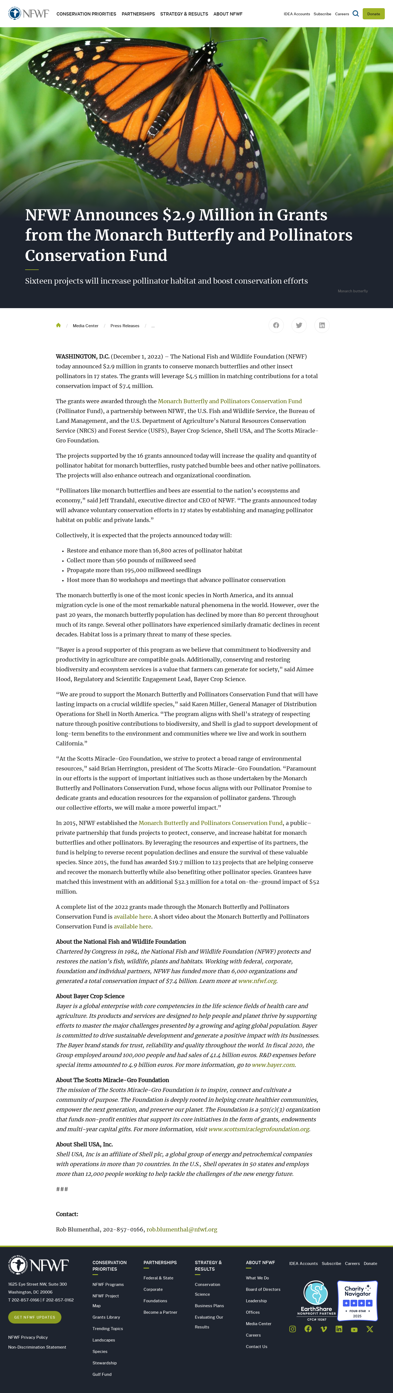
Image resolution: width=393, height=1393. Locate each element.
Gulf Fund (102, 1374)
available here (132, 917)
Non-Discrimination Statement (37, 1347)
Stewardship (105, 1363)
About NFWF (260, 1262)
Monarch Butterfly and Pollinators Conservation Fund (230, 401)
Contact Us (256, 1346)
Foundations (155, 1301)
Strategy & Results (184, 14)
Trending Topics (108, 1328)
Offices (253, 1312)
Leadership (256, 1301)
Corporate (153, 1289)
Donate (373, 14)
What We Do (257, 1278)
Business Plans (209, 1306)
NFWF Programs (108, 1284)
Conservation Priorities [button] (86, 14)
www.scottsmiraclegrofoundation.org (258, 1129)
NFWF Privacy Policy (28, 1337)
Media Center (86, 326)
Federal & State (158, 1278)
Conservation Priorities (110, 1265)
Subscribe (322, 14)
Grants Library (106, 1317)
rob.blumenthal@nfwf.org (182, 1230)
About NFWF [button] (228, 14)
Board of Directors (263, 1289)
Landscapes (104, 1340)
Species (100, 1351)
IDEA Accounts (297, 14)
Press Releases (125, 326)
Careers (342, 14)
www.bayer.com (273, 1065)
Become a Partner (160, 1312)
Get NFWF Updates (34, 1317)
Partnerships (138, 14)
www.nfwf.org (257, 981)
